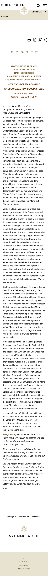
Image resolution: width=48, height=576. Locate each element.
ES (22, 52)
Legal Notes (24, 562)
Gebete (4, 16)
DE (11, 52)
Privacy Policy (24, 569)
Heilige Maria (9, 434)
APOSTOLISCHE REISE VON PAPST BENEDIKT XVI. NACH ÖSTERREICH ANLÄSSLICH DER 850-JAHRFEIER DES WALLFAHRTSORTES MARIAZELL (24, 73)
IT (32, 52)
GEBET (11, 84)
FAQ (24, 558)
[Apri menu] (44, 6)
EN (17, 52)
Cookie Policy (24, 565)
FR (27, 52)
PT (36, 52)
